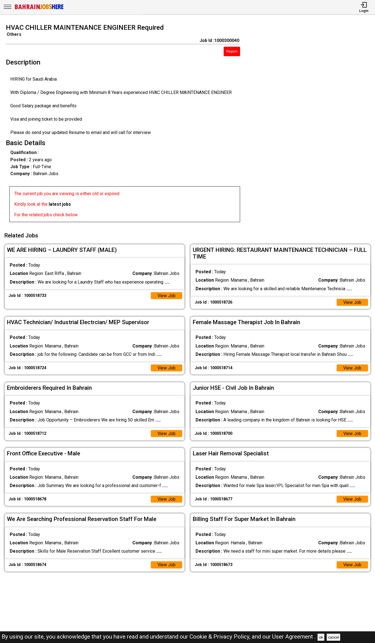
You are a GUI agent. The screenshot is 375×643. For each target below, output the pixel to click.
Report (231, 51)
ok (321, 637)
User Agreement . (294, 636)
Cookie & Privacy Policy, (220, 636)
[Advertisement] (312, 124)
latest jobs (60, 204)
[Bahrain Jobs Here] (39, 8)
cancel (333, 637)
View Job (166, 295)
